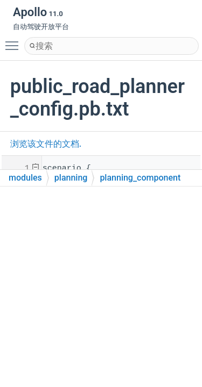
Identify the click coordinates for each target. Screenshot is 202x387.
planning (71, 178)
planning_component (140, 178)
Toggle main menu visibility (14, 40)
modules (25, 178)
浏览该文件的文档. (45, 144)
